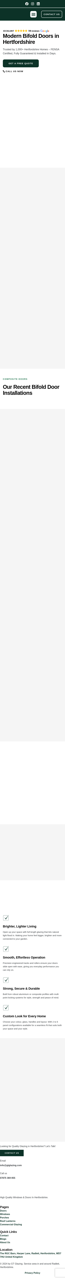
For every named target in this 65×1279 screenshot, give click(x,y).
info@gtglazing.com (11, 1165)
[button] (33, 14)
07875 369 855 (7, 1178)
